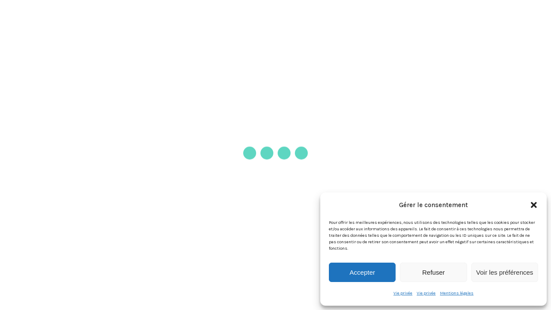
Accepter (362, 272)
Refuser (433, 272)
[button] (533, 205)
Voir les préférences (504, 272)
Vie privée (402, 293)
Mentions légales (457, 293)
